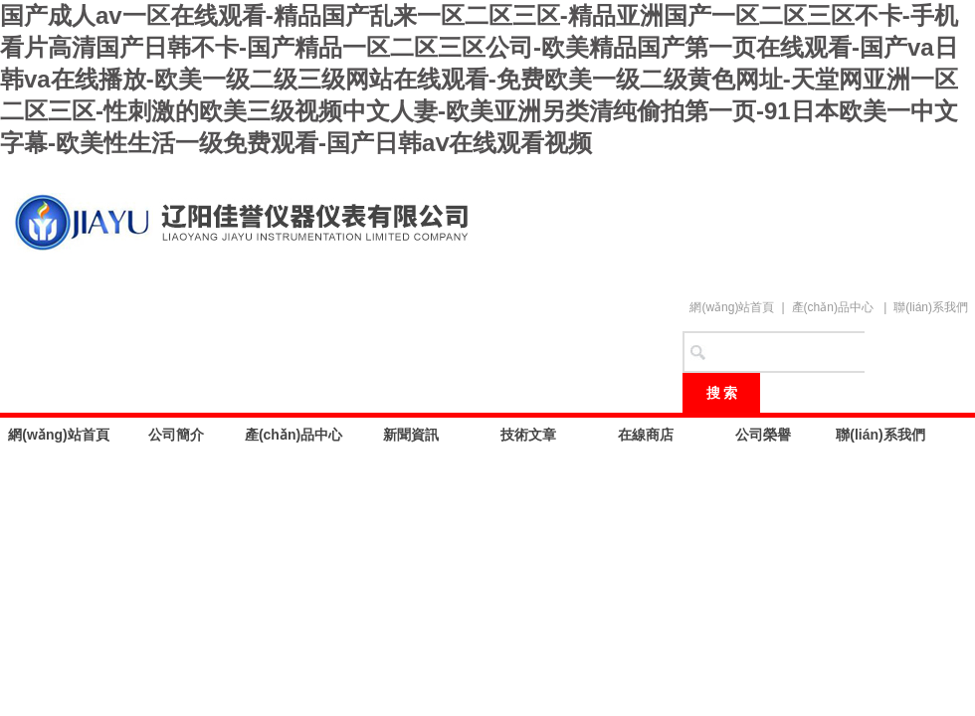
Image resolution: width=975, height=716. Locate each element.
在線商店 (646, 435)
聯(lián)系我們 (930, 307)
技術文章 (528, 435)
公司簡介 (176, 435)
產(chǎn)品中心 (833, 307)
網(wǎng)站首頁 (731, 307)
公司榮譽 (763, 435)
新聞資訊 (411, 435)
